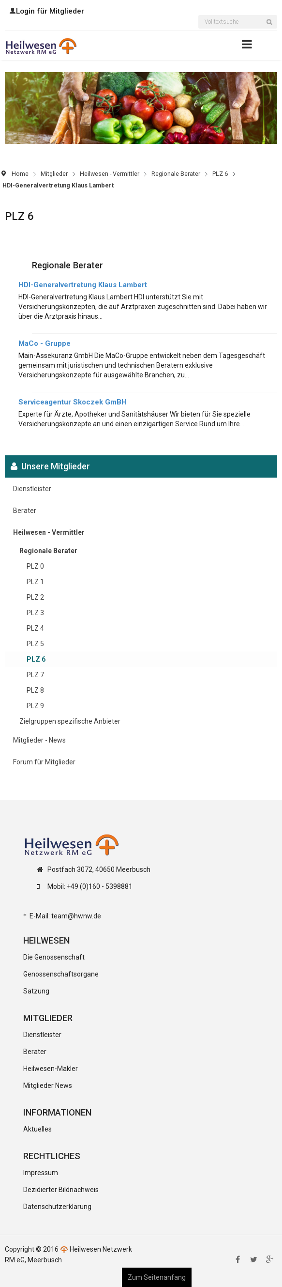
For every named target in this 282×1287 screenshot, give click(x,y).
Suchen (272, 28)
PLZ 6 (220, 173)
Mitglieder (54, 173)
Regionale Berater (175, 173)
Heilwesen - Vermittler (109, 173)
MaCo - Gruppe (44, 343)
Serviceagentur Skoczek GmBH (72, 402)
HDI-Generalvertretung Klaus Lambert (82, 284)
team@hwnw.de (76, 916)
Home (20, 173)
